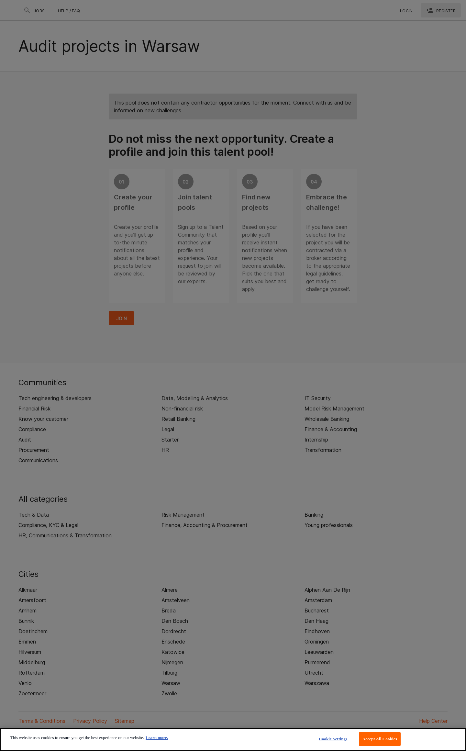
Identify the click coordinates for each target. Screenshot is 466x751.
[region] (233, 739)
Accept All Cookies (379, 738)
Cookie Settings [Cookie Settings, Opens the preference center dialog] (333, 738)
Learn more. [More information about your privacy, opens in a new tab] (157, 737)
